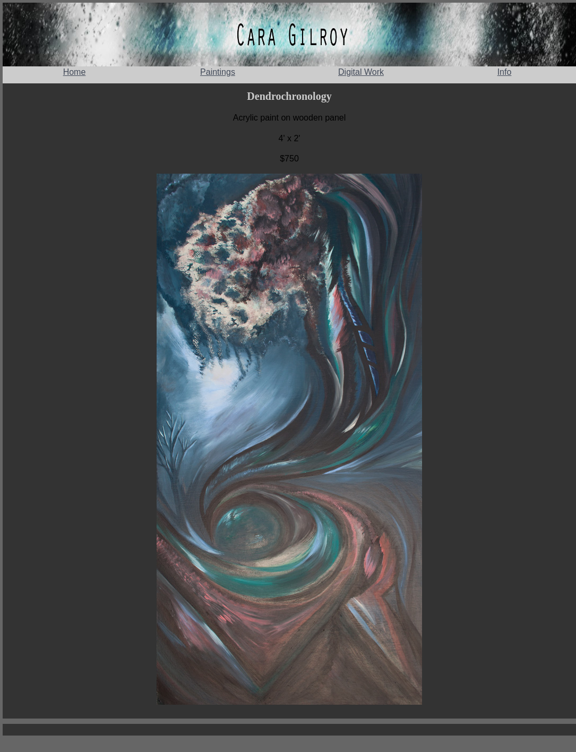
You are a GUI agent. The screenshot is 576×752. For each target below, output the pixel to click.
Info (504, 71)
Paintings (217, 71)
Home (74, 71)
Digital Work (361, 71)
